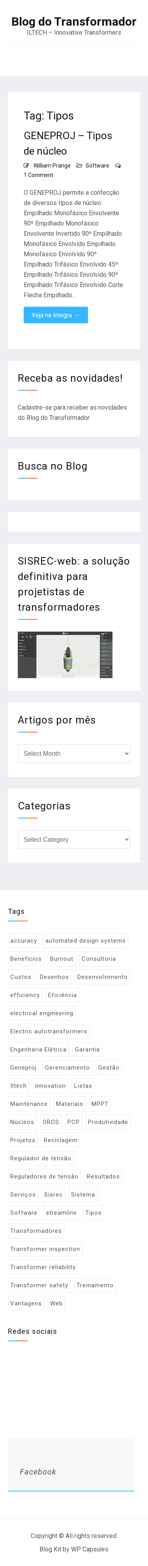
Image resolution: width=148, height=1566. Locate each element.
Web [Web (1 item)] (56, 1303)
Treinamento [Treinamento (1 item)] (95, 1285)
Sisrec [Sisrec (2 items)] (53, 1194)
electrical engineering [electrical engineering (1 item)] (41, 1013)
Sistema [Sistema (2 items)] (83, 1194)
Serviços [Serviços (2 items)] (23, 1194)
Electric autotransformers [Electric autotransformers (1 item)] (48, 1031)
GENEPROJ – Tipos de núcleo (68, 143)
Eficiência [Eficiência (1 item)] (62, 995)
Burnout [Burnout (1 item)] (61, 958)
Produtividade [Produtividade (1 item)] (108, 1122)
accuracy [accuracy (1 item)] (23, 940)
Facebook (38, 1472)
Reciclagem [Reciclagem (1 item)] (61, 1140)
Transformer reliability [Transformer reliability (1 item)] (43, 1267)
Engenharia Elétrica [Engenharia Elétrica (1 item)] (38, 1049)
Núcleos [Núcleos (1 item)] (22, 1122)
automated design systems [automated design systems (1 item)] (85, 940)
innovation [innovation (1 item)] (50, 1085)
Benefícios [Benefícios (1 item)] (26, 958)
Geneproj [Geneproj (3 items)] (23, 1067)
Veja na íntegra (56, 315)
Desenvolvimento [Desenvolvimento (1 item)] (102, 977)
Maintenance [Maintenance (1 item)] (29, 1103)
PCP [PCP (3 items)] (73, 1122)
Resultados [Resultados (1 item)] (103, 1176)
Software (97, 165)
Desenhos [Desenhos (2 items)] (54, 977)
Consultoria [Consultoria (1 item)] (99, 958)
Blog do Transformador (74, 22)
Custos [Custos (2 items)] (21, 977)
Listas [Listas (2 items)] (83, 1085)
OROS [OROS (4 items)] (51, 1122)
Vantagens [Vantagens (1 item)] (26, 1303)
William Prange (52, 165)
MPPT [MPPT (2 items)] (100, 1103)
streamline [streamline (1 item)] (61, 1212)
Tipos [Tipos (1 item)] (93, 1212)
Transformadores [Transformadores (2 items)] (36, 1230)
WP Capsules (90, 1549)
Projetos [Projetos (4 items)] (23, 1140)
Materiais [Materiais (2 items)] (69, 1103)
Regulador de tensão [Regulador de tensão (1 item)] (40, 1158)
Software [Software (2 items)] (23, 1212)
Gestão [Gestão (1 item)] (109, 1067)
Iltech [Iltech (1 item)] (18, 1085)
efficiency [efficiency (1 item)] (25, 995)
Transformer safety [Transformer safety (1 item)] (39, 1285)
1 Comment (38, 175)
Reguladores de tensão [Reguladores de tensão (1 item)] (44, 1176)
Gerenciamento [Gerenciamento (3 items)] (67, 1067)
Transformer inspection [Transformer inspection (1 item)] (45, 1249)
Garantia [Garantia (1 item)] (87, 1049)
